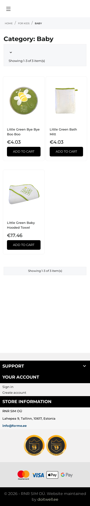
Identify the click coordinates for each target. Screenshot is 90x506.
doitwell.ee (47, 499)
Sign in (7, 387)
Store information (27, 401)
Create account (14, 392)
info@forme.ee (14, 426)
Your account (20, 377)
